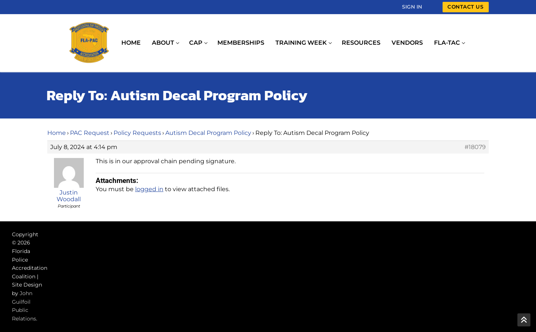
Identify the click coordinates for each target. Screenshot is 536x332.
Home (56, 132)
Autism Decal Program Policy (208, 132)
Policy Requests (137, 132)
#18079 (475, 147)
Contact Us (465, 7)
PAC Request (89, 132)
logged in (149, 189)
